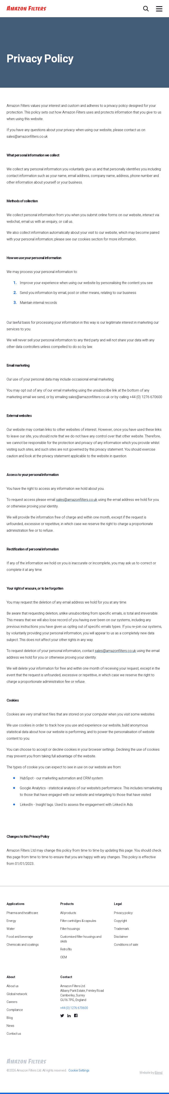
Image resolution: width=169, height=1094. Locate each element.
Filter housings (70, 929)
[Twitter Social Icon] (62, 1015)
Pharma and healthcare (22, 913)
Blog (10, 1018)
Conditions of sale (126, 944)
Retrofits (66, 949)
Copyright (120, 921)
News (10, 1025)
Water (11, 929)
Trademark (121, 929)
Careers (12, 1002)
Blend (158, 1072)
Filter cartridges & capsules (78, 921)
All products (68, 913)
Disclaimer (121, 936)
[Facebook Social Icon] (75, 1015)
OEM (63, 957)
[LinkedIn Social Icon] (69, 1015)
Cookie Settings (78, 1070)
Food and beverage (20, 936)
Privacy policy (123, 913)
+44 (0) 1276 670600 (74, 1008)
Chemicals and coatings (23, 944)
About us (12, 986)
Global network (17, 994)
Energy (11, 921)
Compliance (15, 1010)
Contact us (14, 1033)
